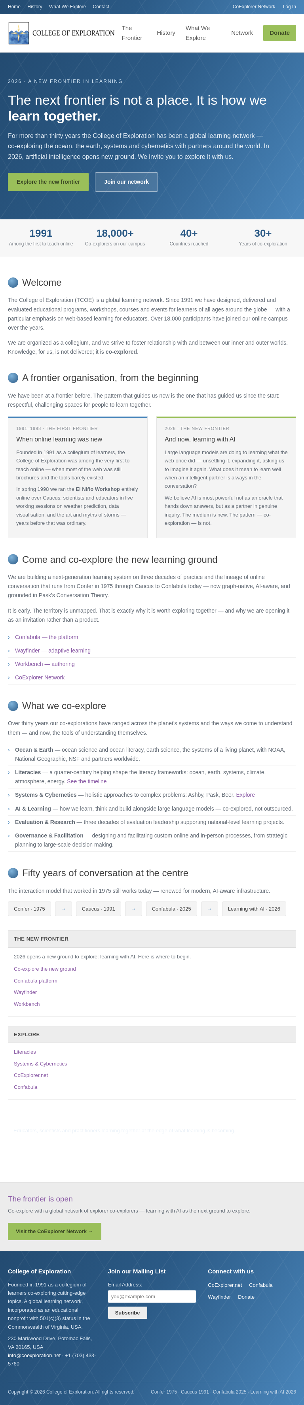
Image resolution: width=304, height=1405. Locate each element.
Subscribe (127, 1313)
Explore (245, 795)
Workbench (27, 1004)
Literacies (25, 1052)
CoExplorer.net (31, 1075)
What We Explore (67, 6)
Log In (289, 6)
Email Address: (125, 1285)
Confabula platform (35, 981)
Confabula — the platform (46, 637)
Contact (101, 6)
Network (242, 32)
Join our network (126, 182)
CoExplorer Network (254, 6)
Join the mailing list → (38, 1143)
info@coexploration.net (34, 1355)
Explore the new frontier (48, 182)
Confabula (25, 1087)
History (34, 6)
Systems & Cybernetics (40, 1064)
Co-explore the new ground (45, 969)
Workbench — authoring (45, 664)
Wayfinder (25, 992)
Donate (280, 32)
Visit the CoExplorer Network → (54, 1231)
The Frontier (132, 33)
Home (14, 6)
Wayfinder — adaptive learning (53, 650)
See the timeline (86, 781)
